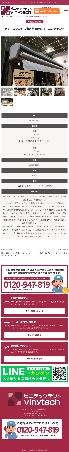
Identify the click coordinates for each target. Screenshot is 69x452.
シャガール (34, 151)
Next (65, 61)
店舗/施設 (49, 186)
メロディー (34, 134)
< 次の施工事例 (16, 253)
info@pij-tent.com (46, 7)
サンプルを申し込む (34, 359)
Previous (3, 61)
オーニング (19, 186)
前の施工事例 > (53, 251)
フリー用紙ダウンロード (34, 311)
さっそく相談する (34, 335)
